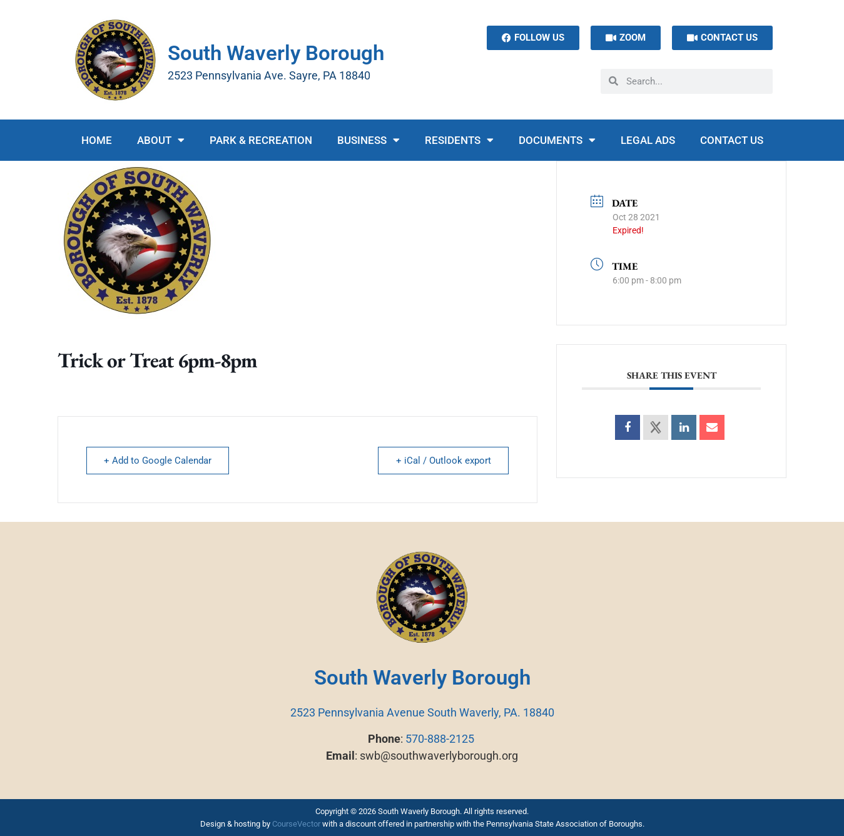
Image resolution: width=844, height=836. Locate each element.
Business (368, 139)
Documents (557, 139)
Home (96, 140)
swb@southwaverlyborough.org (439, 755)
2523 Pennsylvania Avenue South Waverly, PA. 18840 (422, 712)
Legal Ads (648, 140)
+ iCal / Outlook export (443, 460)
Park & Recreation (261, 140)
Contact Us (731, 140)
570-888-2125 (439, 738)
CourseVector (296, 823)
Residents (459, 139)
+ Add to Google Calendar (158, 460)
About (161, 139)
